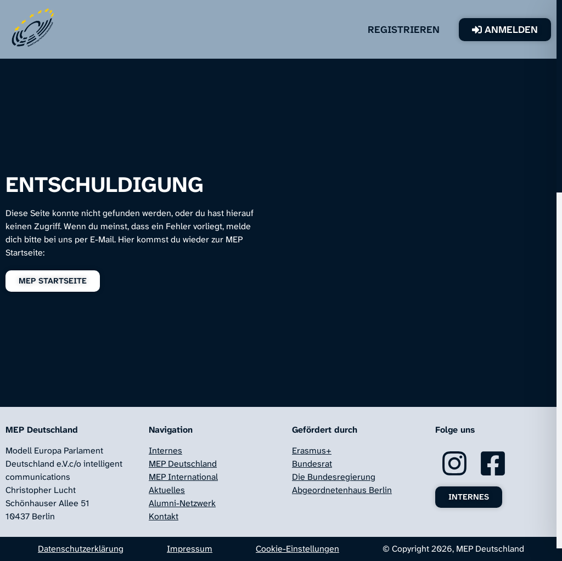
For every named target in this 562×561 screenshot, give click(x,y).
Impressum (189, 548)
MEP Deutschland (183, 463)
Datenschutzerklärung (80, 548)
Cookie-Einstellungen (297, 548)
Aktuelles (167, 490)
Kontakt (163, 516)
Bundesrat (312, 463)
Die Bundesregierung (333, 477)
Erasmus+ (311, 450)
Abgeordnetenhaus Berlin (342, 490)
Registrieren (420, 29)
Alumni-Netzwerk (182, 503)
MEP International (183, 477)
